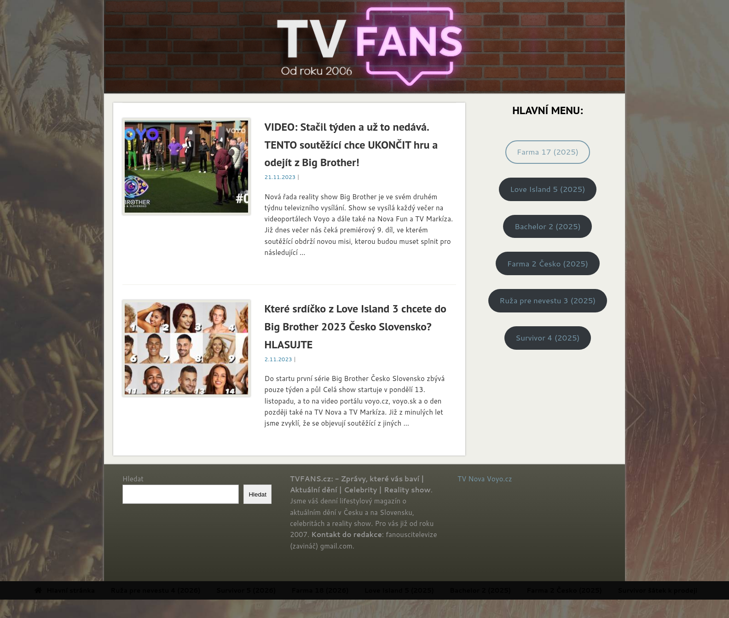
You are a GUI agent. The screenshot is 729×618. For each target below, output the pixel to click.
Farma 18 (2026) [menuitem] (354, 590)
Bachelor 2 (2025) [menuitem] (515, 590)
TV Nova (471, 479)
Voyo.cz (499, 479)
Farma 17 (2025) (548, 151)
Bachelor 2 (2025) (548, 226)
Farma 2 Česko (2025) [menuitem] (599, 590)
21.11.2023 (280, 177)
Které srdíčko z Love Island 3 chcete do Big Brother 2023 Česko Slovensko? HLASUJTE (355, 326)
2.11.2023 (278, 359)
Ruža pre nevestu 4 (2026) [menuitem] (190, 590)
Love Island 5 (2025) (547, 189)
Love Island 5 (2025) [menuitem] (434, 590)
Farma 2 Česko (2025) (547, 263)
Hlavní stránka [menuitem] (99, 590)
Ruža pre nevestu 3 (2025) (547, 300)
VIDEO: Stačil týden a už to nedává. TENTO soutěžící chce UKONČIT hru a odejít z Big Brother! (351, 145)
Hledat (133, 479)
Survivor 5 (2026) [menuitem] (281, 590)
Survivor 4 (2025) (547, 337)
